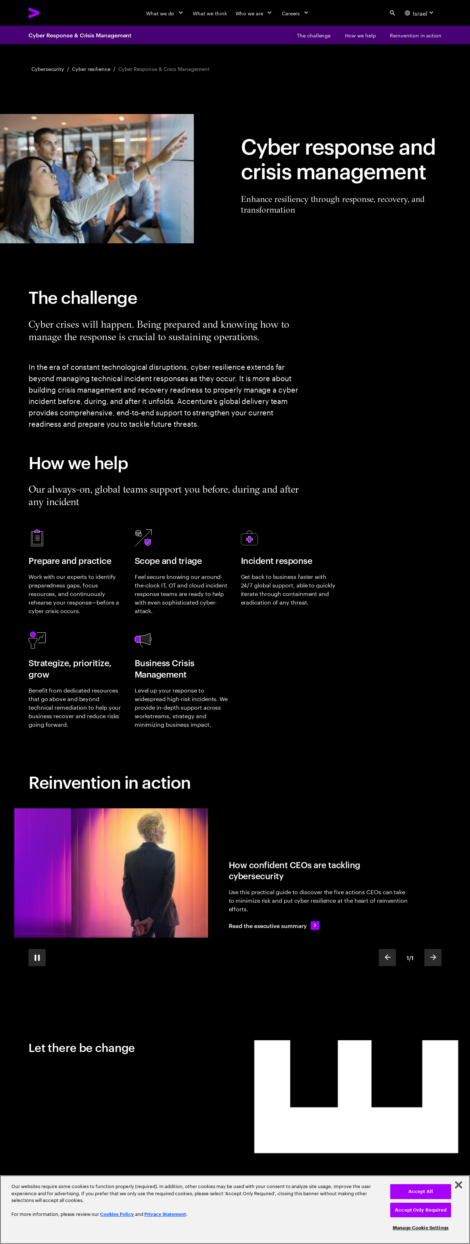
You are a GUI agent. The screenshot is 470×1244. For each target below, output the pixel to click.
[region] (235, 1209)
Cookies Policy (117, 1214)
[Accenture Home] (50, 13)
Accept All (420, 1191)
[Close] (458, 1185)
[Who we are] (254, 13)
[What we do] (165, 13)
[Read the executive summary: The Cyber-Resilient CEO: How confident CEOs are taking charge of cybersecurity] (274, 925)
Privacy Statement (165, 1214)
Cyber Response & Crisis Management (80, 35)
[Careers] (296, 13)
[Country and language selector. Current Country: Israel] (420, 12)
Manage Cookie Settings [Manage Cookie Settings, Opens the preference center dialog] (421, 1227)
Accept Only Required (420, 1210)
